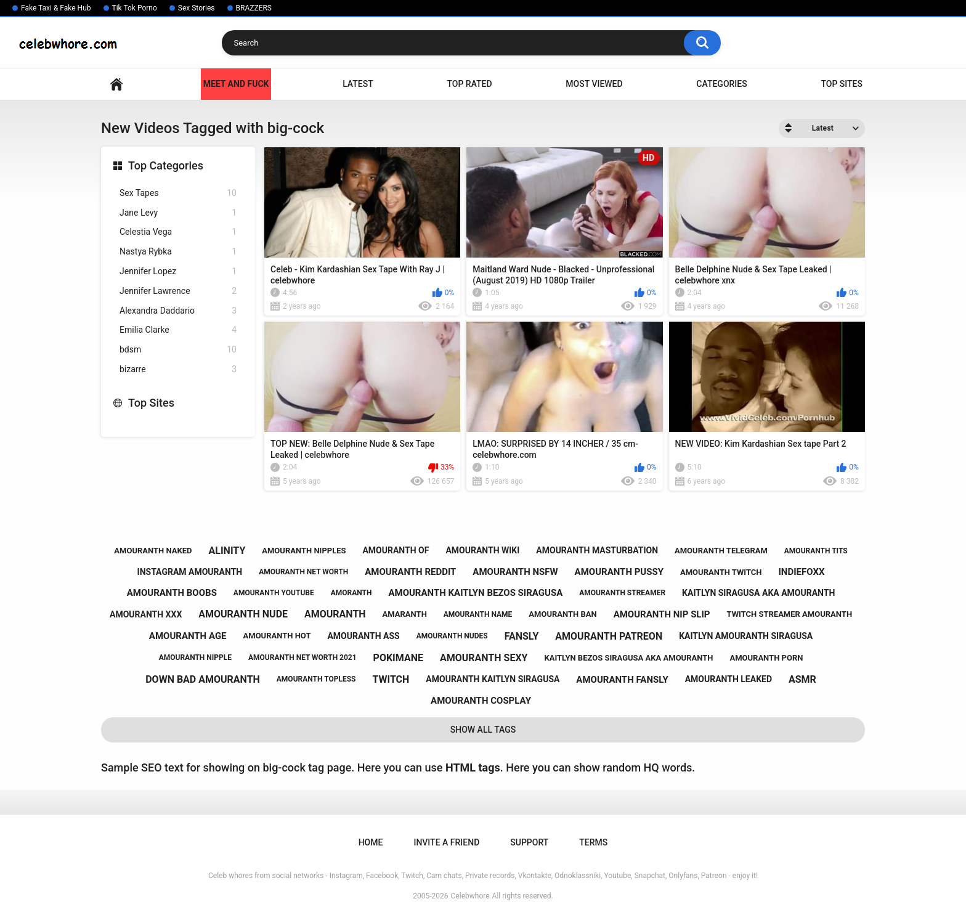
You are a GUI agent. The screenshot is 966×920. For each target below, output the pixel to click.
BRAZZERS (254, 8)
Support (529, 842)
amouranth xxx (146, 614)
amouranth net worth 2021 (302, 657)
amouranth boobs (172, 592)
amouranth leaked (728, 679)
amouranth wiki (482, 550)
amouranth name (478, 614)
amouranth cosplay (481, 700)
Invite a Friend (446, 842)
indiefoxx (801, 571)
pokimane (398, 658)
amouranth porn (766, 657)
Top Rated (469, 84)
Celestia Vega (178, 232)
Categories (721, 84)
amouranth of (395, 550)
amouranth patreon (608, 636)
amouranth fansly (622, 679)
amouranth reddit (410, 571)
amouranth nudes (452, 636)
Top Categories (165, 165)
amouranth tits (816, 551)
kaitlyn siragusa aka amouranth (758, 593)
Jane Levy (178, 213)
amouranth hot (277, 635)
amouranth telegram (721, 550)
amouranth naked (153, 550)
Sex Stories (196, 8)
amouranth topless (316, 679)
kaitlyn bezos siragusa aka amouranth (628, 657)
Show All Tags (483, 730)
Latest (358, 84)
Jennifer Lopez (178, 271)
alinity (227, 550)
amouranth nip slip (662, 614)
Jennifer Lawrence (178, 291)
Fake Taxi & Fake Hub (56, 8)
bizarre (178, 369)
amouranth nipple (195, 657)
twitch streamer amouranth (790, 614)
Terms (593, 842)
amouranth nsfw (515, 571)
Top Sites (841, 84)
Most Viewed (594, 84)
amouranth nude (243, 614)
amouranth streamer (622, 592)
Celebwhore (470, 896)
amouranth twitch (721, 572)
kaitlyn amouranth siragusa (746, 636)
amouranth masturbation (597, 550)
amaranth (405, 614)
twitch (390, 679)
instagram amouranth (190, 572)
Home (116, 84)
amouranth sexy (484, 658)
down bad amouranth (202, 679)
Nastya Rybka (178, 251)
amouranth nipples (304, 550)
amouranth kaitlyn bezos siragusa (475, 592)
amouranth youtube (273, 592)
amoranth (351, 592)
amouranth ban (562, 614)
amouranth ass (363, 636)
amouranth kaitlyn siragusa (492, 679)
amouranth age (188, 635)
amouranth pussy (619, 571)
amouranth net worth (303, 572)
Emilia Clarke (178, 330)
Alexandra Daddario (178, 311)
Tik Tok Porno (134, 8)
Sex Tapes (178, 193)
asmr (802, 679)
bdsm (178, 349)
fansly (522, 636)
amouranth (335, 614)
